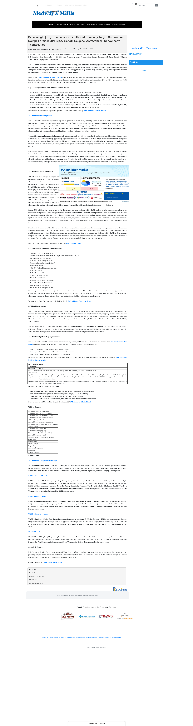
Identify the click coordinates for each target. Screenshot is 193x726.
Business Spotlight (104, 24)
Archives (144, 70)
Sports (72, 24)
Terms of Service (102, 648)
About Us (59, 5)
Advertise (71, 5)
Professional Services (118, 24)
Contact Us (65, 5)
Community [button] (80, 24)
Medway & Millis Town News (144, 48)
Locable (97, 648)
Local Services (92, 24)
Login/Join (102, 723)
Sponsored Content (116, 638)
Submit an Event (93, 723)
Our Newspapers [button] (50, 5)
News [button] (51, 24)
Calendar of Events (62, 24)
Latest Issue (78, 5)
